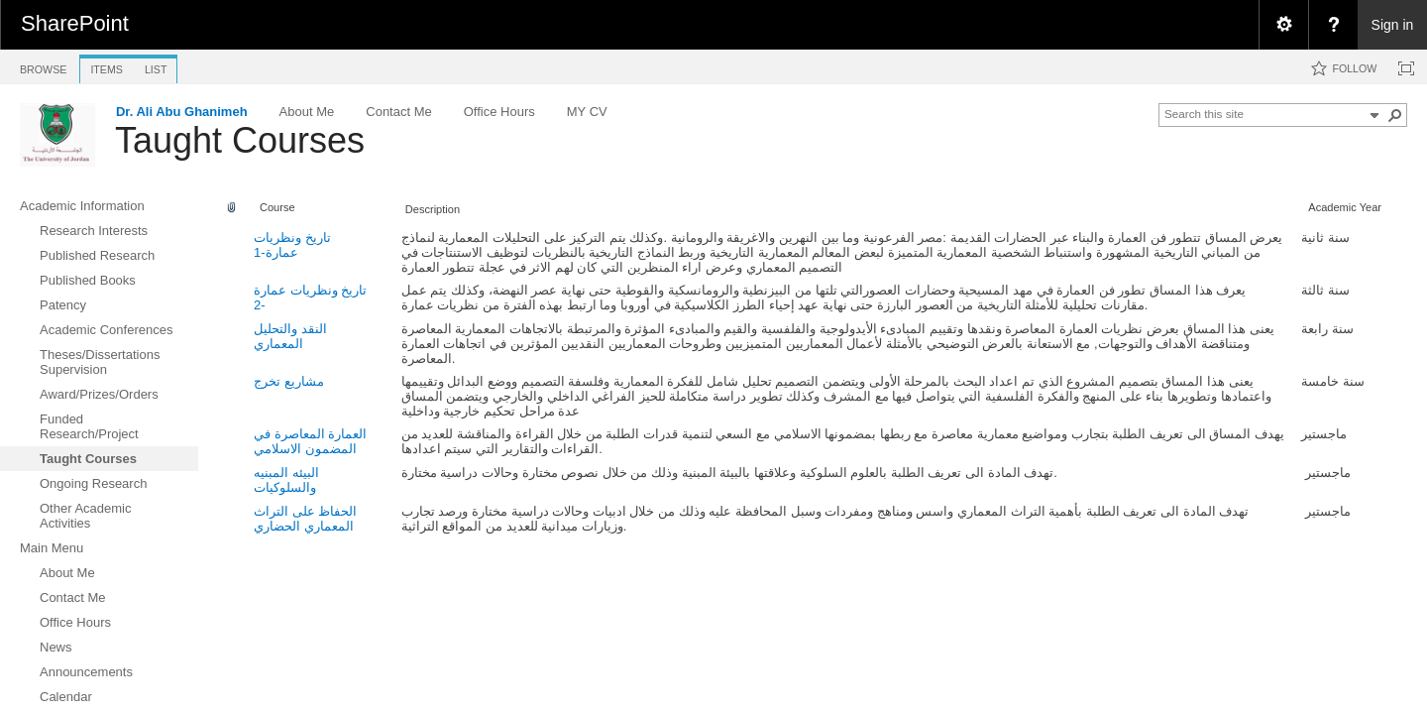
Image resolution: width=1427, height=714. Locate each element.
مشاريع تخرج (289, 381)
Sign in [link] (1393, 25)
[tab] (43, 66)
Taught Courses (240, 140)
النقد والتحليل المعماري (290, 336)
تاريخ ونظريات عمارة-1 (292, 245)
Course (277, 207)
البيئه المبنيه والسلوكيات (286, 480)
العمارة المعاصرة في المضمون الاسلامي (310, 441)
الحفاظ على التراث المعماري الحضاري (305, 519)
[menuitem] (1283, 25)
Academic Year (1344, 207)
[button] (1395, 115)
